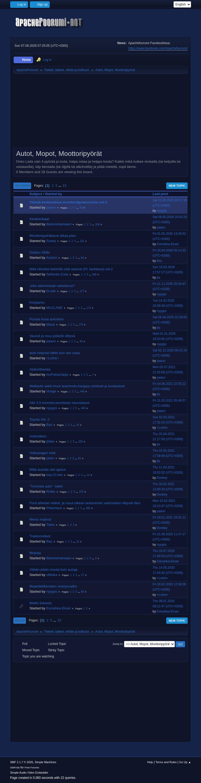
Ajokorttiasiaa (39, 369)
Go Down (22, 185)
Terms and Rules (166, 762)
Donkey (162, 478)
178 (81, 324)
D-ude (51, 291)
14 (88, 475)
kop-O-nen (54, 475)
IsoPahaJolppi (57, 374)
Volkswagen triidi (42, 453)
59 (81, 207)
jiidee (50, 441)
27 (82, 575)
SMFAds (15, 767)
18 (77, 424)
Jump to (117, 643)
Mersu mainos (40, 519)
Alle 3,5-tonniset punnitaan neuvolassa (59, 403)
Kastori (51, 258)
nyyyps (161, 211)
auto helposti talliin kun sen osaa (54, 353)
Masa (50, 324)
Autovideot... (39, 436)
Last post (163, 194)
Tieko (50, 525)
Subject (35, 194)
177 (82, 291)
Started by (53, 194)
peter (50, 458)
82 (79, 458)
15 (64, 185)
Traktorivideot (39, 536)
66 (82, 257)
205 (80, 441)
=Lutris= (52, 358)
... (60, 185)
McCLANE (54, 308)
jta (158, 277)
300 (88, 508)
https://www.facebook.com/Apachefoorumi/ (157, 48)
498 (94, 274)
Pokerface (54, 508)
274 (81, 491)
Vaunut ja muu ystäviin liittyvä (52, 336)
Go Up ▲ (185, 762)
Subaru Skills (39, 252)
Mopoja (35, 553)
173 (88, 308)
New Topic (177, 185)
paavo (51, 207)
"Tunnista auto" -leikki (46, 486)
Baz (159, 261)
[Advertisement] (100, 112)
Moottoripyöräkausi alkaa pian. (53, 236)
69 (82, 591)
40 (81, 341)
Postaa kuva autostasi (46, 319)
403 (83, 408)
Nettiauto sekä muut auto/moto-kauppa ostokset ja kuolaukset (77, 386)
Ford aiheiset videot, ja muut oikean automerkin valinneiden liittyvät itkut (84, 503)
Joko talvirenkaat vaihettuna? (52, 286)
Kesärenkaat (39, 219)
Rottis (50, 491)
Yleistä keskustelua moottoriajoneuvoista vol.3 (68, 202)
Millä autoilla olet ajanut (47, 470)
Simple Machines (45, 762)
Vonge (51, 391)
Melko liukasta (40, 603)
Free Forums (32, 767)
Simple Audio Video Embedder (29, 772)
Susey (51, 241)
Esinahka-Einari (168, 244)
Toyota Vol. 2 (39, 419)
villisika (51, 575)
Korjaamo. (37, 302)
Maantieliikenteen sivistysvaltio (53, 586)
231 (82, 241)
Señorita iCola (57, 274)
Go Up (19, 620)
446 (82, 391)
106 (97, 224)
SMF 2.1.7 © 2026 (21, 762)
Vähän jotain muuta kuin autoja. (53, 570)
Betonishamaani (58, 224)
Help (150, 762)
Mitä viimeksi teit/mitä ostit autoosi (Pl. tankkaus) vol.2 (71, 269)
